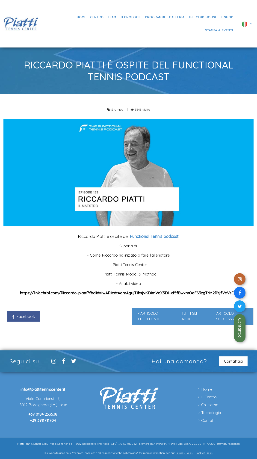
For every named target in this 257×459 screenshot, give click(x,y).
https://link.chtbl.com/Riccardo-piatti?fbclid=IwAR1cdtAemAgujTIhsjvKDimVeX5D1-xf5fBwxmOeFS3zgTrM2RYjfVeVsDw (128, 292)
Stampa (117, 109)
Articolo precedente (149, 316)
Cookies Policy (204, 453)
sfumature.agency (228, 443)
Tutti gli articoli (189, 316)
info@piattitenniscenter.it (43, 389)
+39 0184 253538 (42, 414)
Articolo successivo (228, 316)
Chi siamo (210, 404)
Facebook (23, 316)
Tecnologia (211, 412)
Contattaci (239, 328)
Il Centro (209, 396)
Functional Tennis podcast (154, 236)
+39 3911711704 (43, 420)
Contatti (208, 420)
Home (207, 389)
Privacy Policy (184, 453)
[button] (155, 17)
